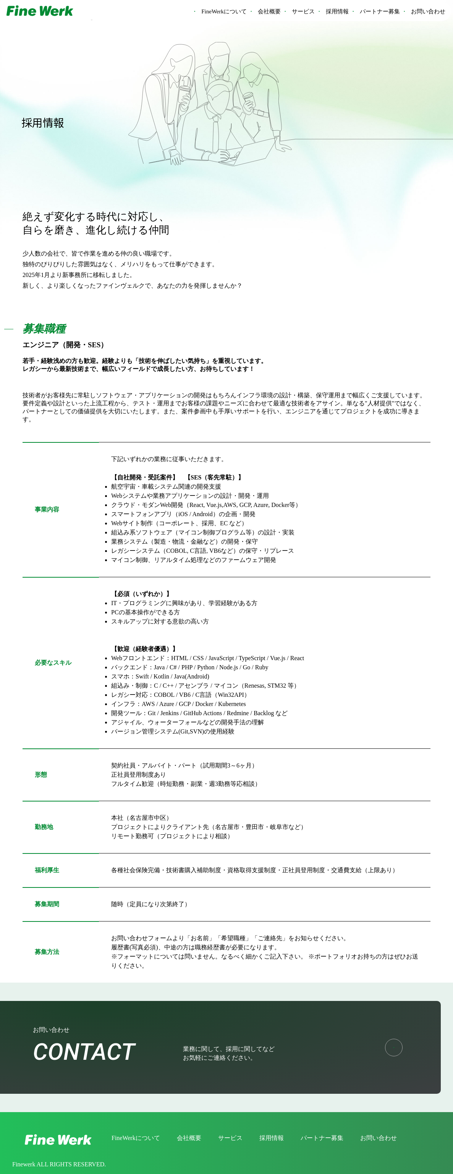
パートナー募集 (380, 11)
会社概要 (269, 11)
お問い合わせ (428, 11)
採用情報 (337, 11)
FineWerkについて (224, 11)
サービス (303, 11)
